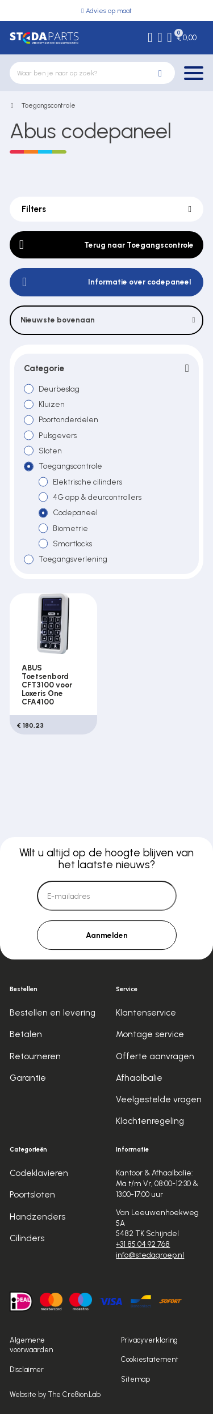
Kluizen (52, 404)
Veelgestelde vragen (159, 1099)
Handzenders (37, 1217)
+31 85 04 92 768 (143, 1244)
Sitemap (135, 1379)
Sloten (50, 450)
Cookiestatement (149, 1359)
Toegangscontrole (49, 105)
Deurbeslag (59, 388)
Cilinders (27, 1238)
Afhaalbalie (139, 1078)
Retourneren (35, 1056)
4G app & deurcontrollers (97, 497)
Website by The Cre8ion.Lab (55, 1394)
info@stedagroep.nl (150, 1254)
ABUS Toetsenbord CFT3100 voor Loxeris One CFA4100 (47, 684)
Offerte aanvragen (155, 1056)
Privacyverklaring (149, 1340)
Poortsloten (32, 1195)
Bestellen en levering (52, 1013)
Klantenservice (146, 1013)
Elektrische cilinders (87, 481)
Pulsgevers (58, 435)
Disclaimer (27, 1369)
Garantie (28, 1078)
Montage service (150, 1035)
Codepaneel (75, 512)
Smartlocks (72, 543)
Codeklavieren (39, 1173)
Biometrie (70, 528)
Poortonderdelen (68, 419)
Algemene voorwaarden (31, 1345)
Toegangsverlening (73, 558)
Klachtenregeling (150, 1121)
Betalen (26, 1035)
